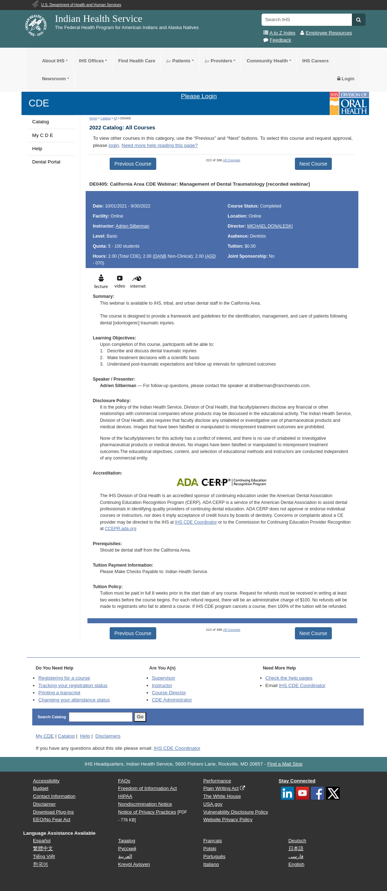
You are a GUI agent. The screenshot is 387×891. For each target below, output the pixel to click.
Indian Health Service (98, 18)
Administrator (172, 699)
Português (214, 856)
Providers (218, 60)
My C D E (42, 135)
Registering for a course (64, 678)
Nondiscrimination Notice (145, 804)
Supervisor (163, 678)
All (115, 118)
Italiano (211, 864)
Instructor (162, 685)
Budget (40, 788)
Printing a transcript (59, 692)
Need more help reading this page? (159, 145)
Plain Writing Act (221, 788)
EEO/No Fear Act (51, 819)
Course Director (169, 692)
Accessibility (46, 780)
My (45, 736)
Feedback (280, 40)
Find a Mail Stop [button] (284, 764)
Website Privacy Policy (227, 819)
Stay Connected (297, 780)
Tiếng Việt (44, 856)
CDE (39, 103)
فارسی (296, 856)
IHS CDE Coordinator (196, 522)
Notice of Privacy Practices (147, 812)
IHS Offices (91, 60)
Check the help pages (289, 678)
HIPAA (125, 796)
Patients (178, 60)
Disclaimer (44, 804)
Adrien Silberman (132, 226)
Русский (127, 848)
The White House (222, 796)
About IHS (53, 60)
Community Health (267, 60)
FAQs (124, 780)
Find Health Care (136, 60)
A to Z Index (282, 32)
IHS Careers (315, 60)
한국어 (40, 864)
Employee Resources (329, 32)
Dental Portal (46, 162)
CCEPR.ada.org (121, 528)
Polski (209, 848)
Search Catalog (52, 717)
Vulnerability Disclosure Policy (235, 812)
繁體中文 (43, 848)
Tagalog (126, 840)
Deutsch (297, 840)
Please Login (199, 96)
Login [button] (345, 78)
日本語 (296, 848)
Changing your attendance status (74, 699)
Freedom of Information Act (147, 788)
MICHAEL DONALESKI (270, 226)
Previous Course (133, 164)
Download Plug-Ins (53, 812)
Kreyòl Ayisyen (134, 864)
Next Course (314, 164)
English (296, 864)
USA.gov (213, 804)
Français (212, 840)
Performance (217, 780)
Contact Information (54, 796)
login (114, 145)
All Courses (231, 160)
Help (37, 148)
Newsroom (54, 78)
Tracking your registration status (73, 685)
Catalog (40, 121)
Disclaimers (107, 736)
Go (140, 716)
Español (42, 840)
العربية (125, 856)
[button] (358, 20)
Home (93, 118)
